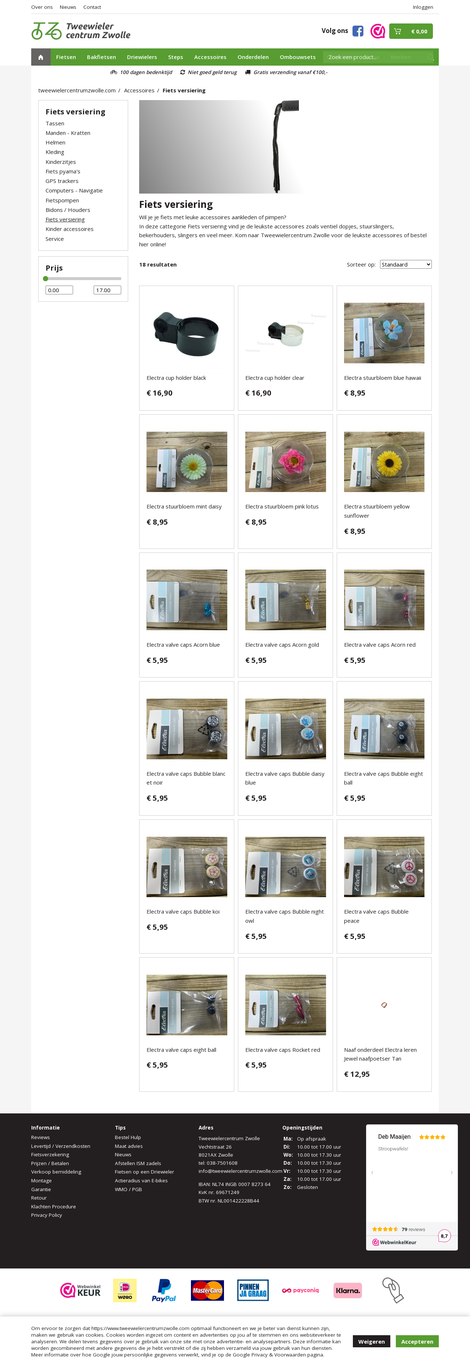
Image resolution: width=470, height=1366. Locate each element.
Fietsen (66, 56)
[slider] (45, 278)
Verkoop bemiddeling (56, 1171)
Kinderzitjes (61, 161)
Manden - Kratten (68, 132)
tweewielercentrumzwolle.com (77, 90)
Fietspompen (62, 200)
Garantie (41, 1189)
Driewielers (142, 56)
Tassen (55, 123)
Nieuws (68, 7)
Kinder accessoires (70, 228)
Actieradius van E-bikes (141, 1180)
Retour (39, 1197)
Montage (41, 1180)
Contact (92, 7)
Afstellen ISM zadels (138, 1163)
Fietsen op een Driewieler (144, 1171)
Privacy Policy (46, 1215)
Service (55, 238)
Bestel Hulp (128, 1137)
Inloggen (423, 7)
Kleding (55, 151)
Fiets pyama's (63, 171)
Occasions (341, 56)
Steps (175, 56)
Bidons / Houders (68, 209)
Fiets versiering (184, 90)
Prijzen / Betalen (50, 1163)
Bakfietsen (101, 56)
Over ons (42, 7)
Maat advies (129, 1146)
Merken (401, 56)
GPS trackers (62, 180)
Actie (373, 56)
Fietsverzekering (50, 1154)
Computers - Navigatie (74, 190)
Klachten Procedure (53, 1206)
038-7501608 (222, 1163)
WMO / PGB (128, 1189)
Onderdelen (253, 56)
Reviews (40, 1137)
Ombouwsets (298, 56)
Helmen (55, 142)
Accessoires (210, 56)
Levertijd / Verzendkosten (60, 1146)
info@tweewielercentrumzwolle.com (240, 1171)
